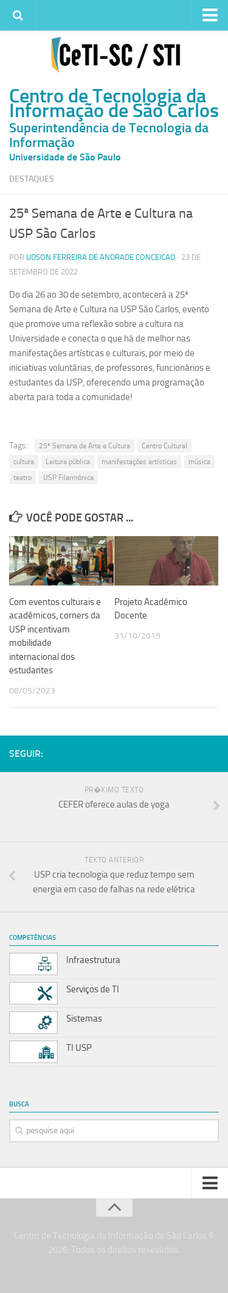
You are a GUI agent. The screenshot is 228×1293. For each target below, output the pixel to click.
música (199, 461)
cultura (23, 461)
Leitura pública (68, 461)
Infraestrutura (93, 960)
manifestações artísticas (139, 461)
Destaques (31, 179)
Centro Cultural (164, 446)
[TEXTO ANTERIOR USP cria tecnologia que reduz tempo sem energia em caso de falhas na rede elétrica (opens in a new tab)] (114, 877)
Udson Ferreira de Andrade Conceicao (101, 257)
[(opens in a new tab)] (61, 561)
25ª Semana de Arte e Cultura (84, 446)
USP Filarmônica (68, 477)
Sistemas (84, 1018)
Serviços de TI (92, 989)
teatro (22, 477)
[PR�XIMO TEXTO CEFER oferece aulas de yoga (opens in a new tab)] (114, 807)
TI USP (79, 1047)
